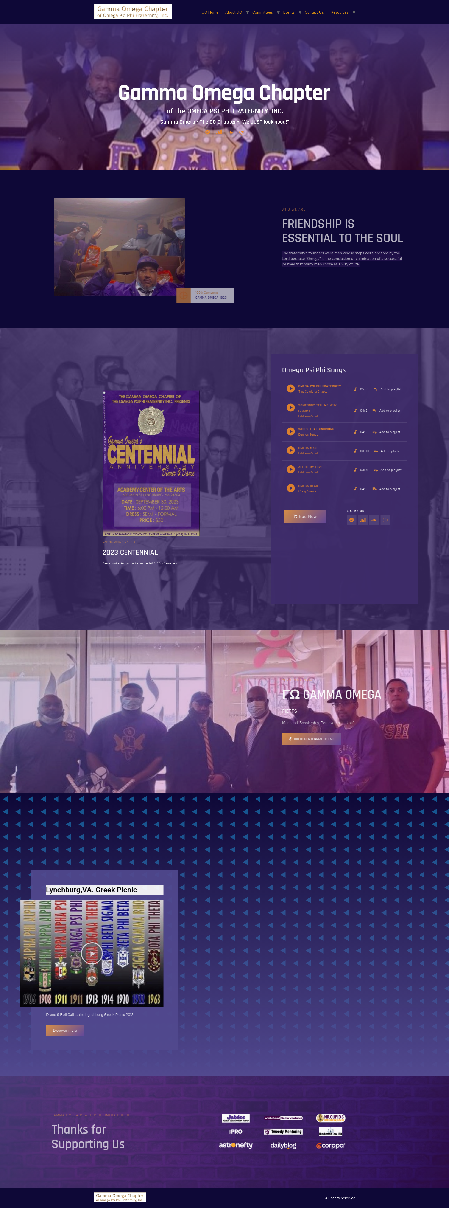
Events (289, 12)
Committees (262, 12)
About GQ (233, 12)
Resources (340, 12)
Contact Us (314, 12)
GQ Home (210, 12)
